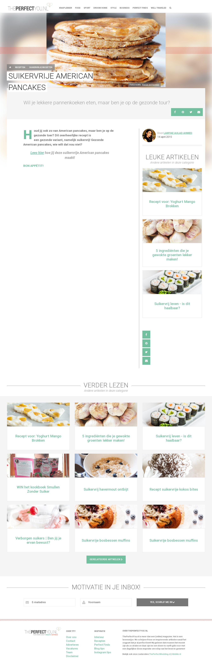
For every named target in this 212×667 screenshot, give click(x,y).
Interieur (99, 637)
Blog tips (99, 648)
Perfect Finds (140, 8)
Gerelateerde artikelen (106, 559)
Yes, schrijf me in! (162, 602)
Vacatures (72, 648)
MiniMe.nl (176, 654)
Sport (87, 8)
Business (124, 8)
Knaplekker (65, 8)
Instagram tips (102, 652)
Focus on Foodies (150, 85)
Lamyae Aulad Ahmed (178, 133)
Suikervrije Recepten (40, 67)
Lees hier (37, 153)
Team (69, 652)
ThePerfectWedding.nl (159, 654)
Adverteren (72, 644)
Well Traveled (158, 8)
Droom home (100, 8)
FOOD (77, 8)
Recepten (20, 67)
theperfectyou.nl (30, 6)
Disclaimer (72, 656)
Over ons (71, 637)
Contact (70, 640)
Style (113, 8)
